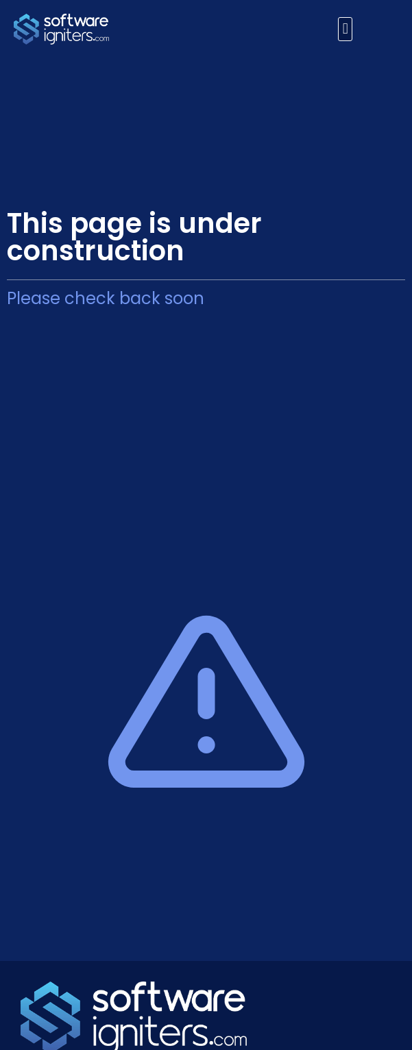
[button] (345, 29)
